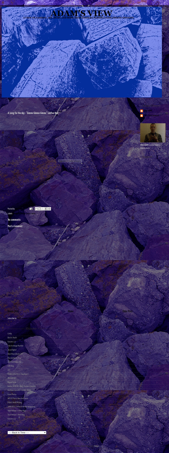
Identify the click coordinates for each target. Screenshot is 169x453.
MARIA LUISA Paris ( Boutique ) (18, 374)
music (33, 214)
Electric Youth (12, 338)
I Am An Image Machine (15, 346)
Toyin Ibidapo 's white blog (16, 411)
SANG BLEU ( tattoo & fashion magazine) (21, 407)
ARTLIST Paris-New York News (18, 398)
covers (28, 214)
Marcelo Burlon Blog (14, 358)
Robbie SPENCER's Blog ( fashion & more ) (22, 386)
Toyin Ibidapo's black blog (16, 415)
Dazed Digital (12, 350)
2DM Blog (11, 366)
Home (71, 311)
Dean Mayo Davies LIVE (15, 354)
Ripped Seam (12, 382)
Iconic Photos (12, 394)
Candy (10, 334)
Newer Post (13, 311)
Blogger (96, 446)
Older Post (128, 311)
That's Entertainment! (151, 115)
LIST (9, 370)
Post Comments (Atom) (25, 318)
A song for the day (19, 214)
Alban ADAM (148, 111)
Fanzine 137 (12, 342)
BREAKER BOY (12, 378)
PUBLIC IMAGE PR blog (15, 403)
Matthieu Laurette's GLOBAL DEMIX (19, 390)
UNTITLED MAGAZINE (14, 362)
